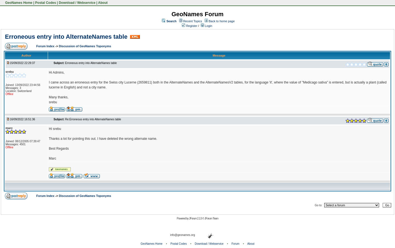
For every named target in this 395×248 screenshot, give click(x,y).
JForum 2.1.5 (195, 218)
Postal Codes (45, 3)
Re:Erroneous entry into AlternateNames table (93, 119)
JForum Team (211, 218)
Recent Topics (192, 21)
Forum (235, 243)
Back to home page (222, 21)
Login (206, 25)
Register (189, 25)
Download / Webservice (77, 3)
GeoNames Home (18, 3)
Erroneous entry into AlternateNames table (66, 36)
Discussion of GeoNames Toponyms (85, 46)
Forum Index (45, 46)
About (103, 3)
